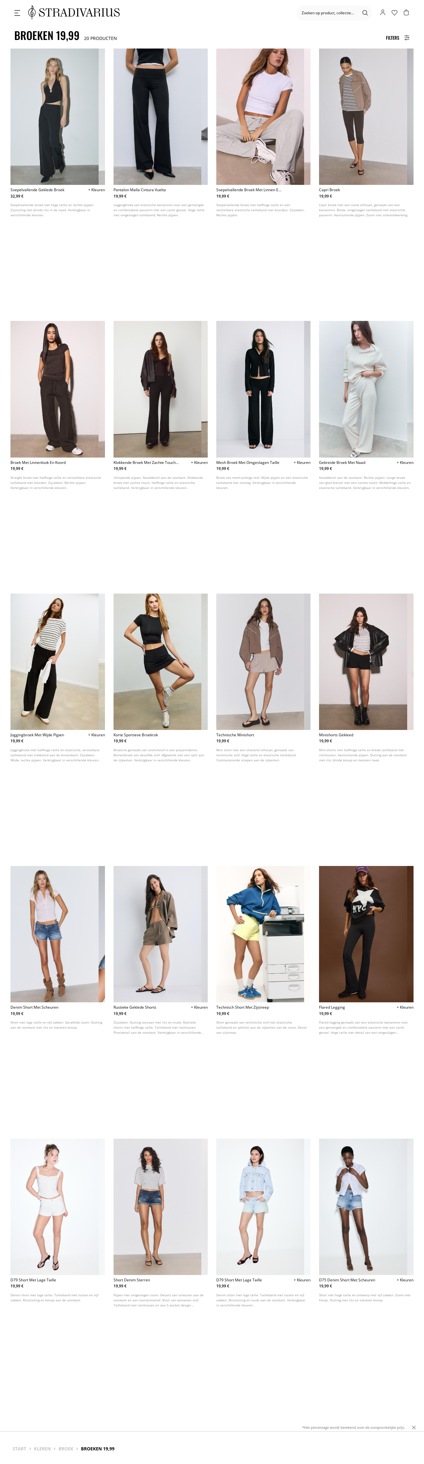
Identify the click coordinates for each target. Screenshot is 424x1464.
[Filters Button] (397, 38)
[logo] (74, 13)
